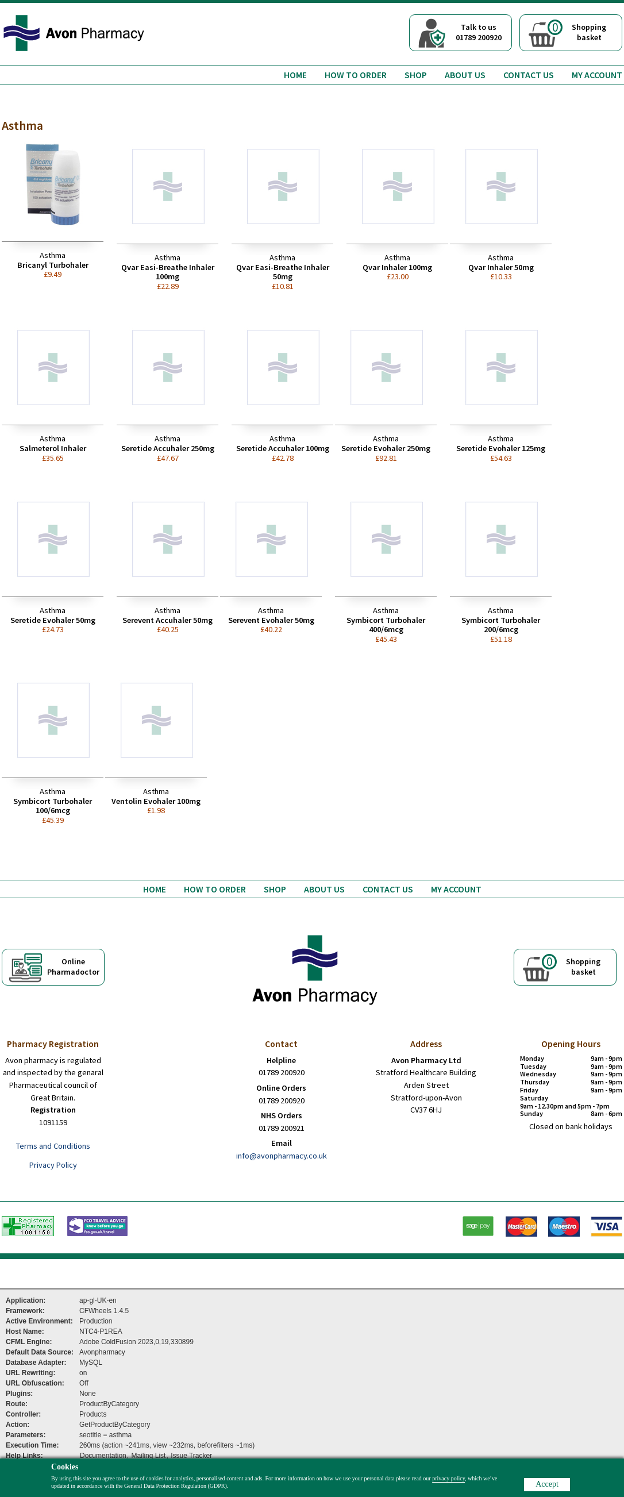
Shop (416, 74)
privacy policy (448, 1478)
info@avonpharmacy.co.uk (281, 1155)
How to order (356, 74)
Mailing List (148, 1456)
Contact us (528, 74)
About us (465, 74)
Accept (547, 1484)
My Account (597, 74)
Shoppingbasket (577, 31)
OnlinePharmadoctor (73, 966)
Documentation (103, 1456)
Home (295, 74)
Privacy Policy (53, 1165)
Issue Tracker (191, 1456)
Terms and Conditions (53, 1146)
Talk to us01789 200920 (479, 32)
